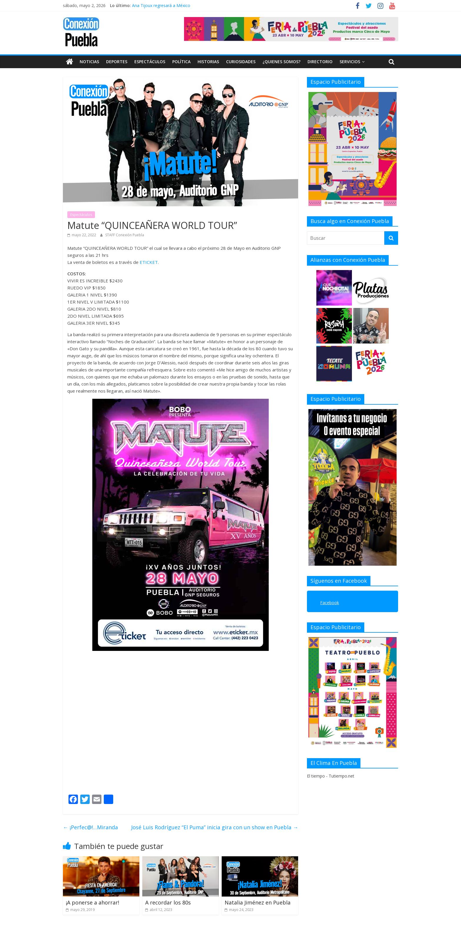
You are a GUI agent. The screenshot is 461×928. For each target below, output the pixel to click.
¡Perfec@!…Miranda (90, 827)
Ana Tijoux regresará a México (161, 5)
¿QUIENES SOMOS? (281, 61)
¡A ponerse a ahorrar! (92, 902)
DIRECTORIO (320, 61)
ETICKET (149, 262)
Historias (208, 61)
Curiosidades (240, 61)
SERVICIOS (350, 61)
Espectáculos (149, 61)
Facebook (329, 602)
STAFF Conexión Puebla (124, 234)
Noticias (89, 61)
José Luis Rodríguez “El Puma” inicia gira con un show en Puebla (214, 827)
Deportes (116, 61)
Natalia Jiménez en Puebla (257, 902)
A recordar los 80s (168, 902)
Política (181, 61)
